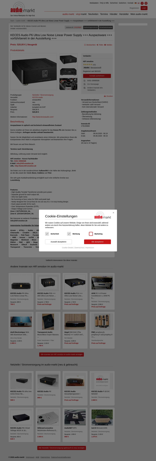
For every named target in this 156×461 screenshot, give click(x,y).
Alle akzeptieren (97, 242)
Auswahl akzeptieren (58, 242)
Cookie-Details (67, 248)
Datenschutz (79, 248)
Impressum (89, 248)
